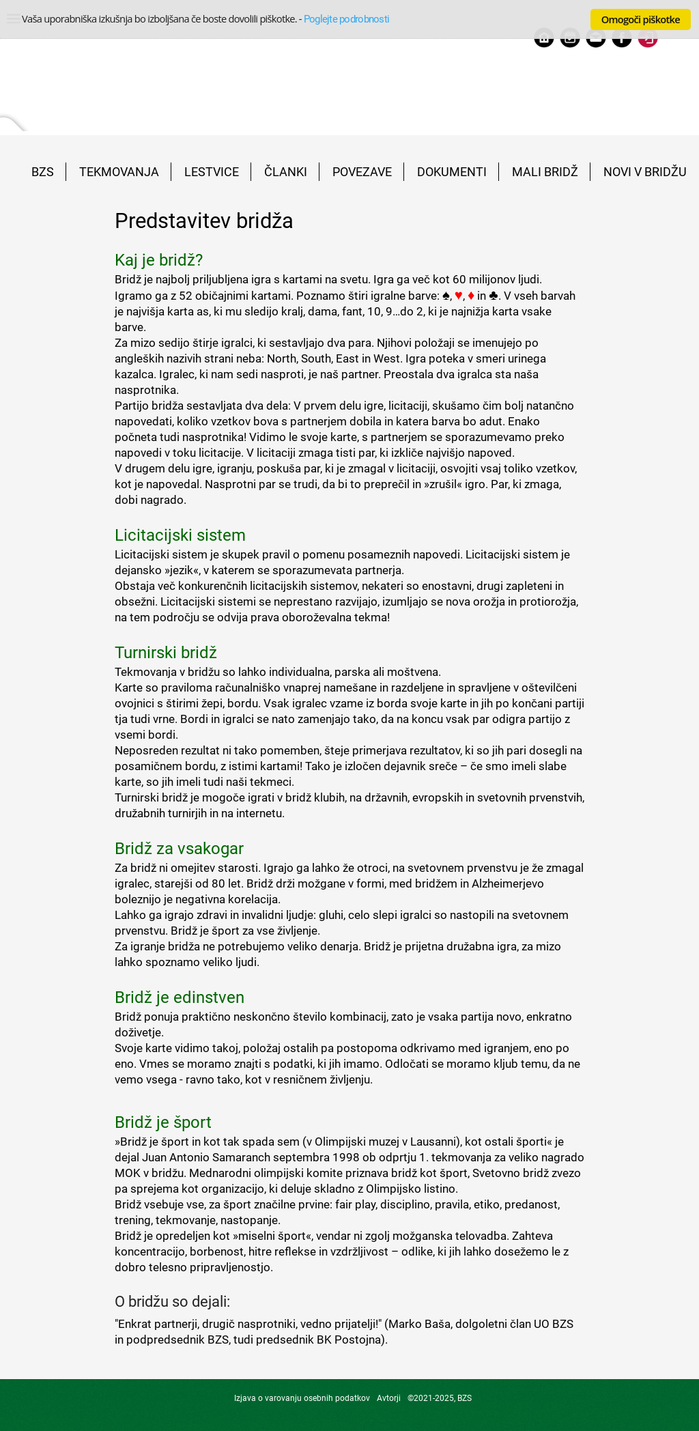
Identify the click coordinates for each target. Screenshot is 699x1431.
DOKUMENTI (452, 172)
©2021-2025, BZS (440, 1398)
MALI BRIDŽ (545, 172)
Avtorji (389, 1398)
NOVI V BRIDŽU (645, 172)
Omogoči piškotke (640, 19)
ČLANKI (285, 172)
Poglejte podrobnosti (346, 19)
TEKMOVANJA (119, 172)
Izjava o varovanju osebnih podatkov (302, 1398)
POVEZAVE (362, 172)
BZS (42, 172)
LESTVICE (211, 172)
